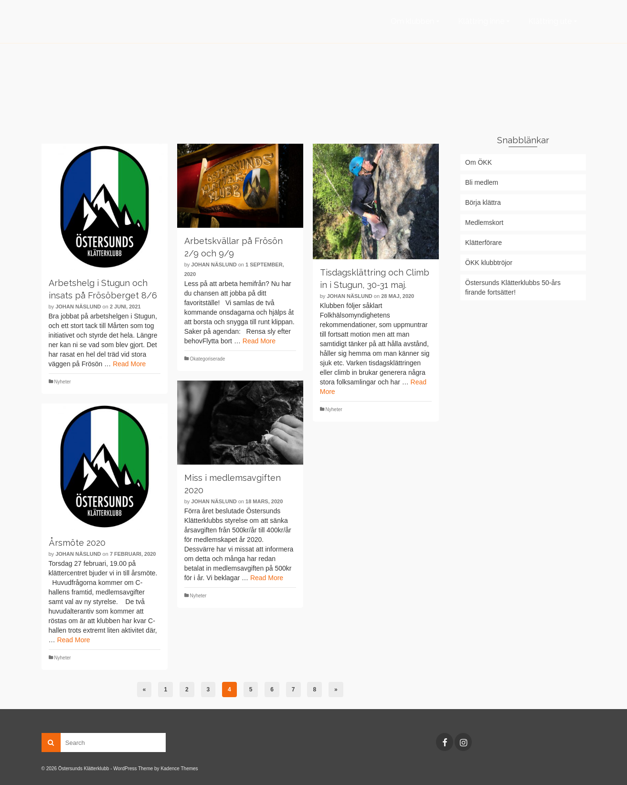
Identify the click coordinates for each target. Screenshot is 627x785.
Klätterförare (483, 242)
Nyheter (62, 381)
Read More (129, 364)
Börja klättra (483, 202)
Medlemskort (484, 222)
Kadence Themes (179, 768)
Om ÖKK (478, 162)
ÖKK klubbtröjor (488, 262)
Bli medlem (481, 182)
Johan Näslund (78, 306)
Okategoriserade (207, 358)
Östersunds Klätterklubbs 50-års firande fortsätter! (513, 287)
